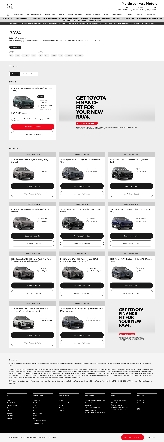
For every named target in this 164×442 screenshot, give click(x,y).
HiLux (61, 400)
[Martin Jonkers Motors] (10, 6)
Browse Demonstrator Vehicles (93, 404)
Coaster (61, 410)
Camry (9, 408)
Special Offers (50, 14)
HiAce (61, 405)
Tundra (61, 408)
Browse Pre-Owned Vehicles (95, 400)
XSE (33, 55)
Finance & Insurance (93, 14)
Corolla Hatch (12, 403)
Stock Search (150, 14)
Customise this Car (32, 186)
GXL (17, 55)
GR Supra (10, 413)
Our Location (142, 400)
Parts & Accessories (75, 14)
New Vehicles (18, 14)
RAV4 (35, 408)
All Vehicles (15, 47)
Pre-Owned (89, 396)
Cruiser (25, 55)
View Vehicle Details (32, 134)
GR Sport (78, 55)
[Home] (8, 14)
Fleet (106, 14)
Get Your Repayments (32, 126)
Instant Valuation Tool (93, 407)
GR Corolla (10, 415)
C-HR (35, 405)
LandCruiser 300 (38, 423)
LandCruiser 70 (64, 403)
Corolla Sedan (12, 405)
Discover (129, 14)
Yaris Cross (37, 400)
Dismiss (151, 437)
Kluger (35, 418)
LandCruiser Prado (39, 421)
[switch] (23, 73)
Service (61, 14)
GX (11, 55)
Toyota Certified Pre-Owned (95, 413)
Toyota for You (117, 14)
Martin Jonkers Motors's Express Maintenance (119, 408)
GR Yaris (9, 418)
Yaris (8, 400)
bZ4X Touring (37, 413)
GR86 (9, 410)
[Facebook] (138, 409)
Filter (16, 66)
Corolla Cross (37, 403)
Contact (139, 14)
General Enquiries (143, 403)
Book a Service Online (118, 400)
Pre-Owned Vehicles (34, 14)
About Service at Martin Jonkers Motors (119, 404)
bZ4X (35, 410)
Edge (54, 55)
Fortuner (36, 415)
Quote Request (90, 410)
